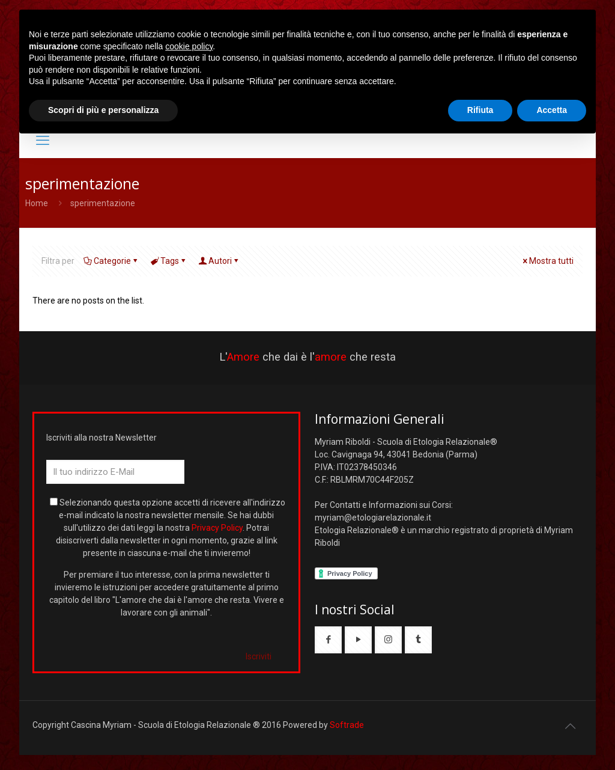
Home (36, 203)
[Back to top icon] (570, 726)
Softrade (347, 725)
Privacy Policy (217, 528)
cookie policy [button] (189, 46)
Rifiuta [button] (480, 110)
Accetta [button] (551, 110)
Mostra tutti (547, 261)
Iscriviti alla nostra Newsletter (101, 437)
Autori (219, 261)
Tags (168, 261)
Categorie (111, 261)
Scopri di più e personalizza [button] (103, 110)
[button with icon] (328, 639)
